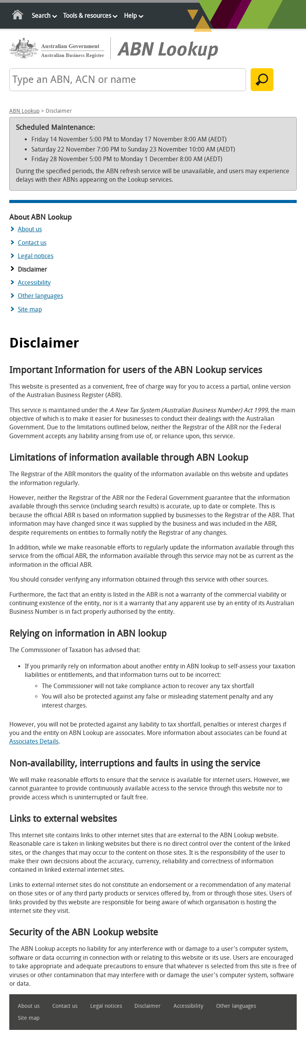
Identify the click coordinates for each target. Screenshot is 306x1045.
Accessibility (34, 282)
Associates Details (33, 741)
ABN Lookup (24, 111)
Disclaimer (147, 1006)
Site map (30, 309)
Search (41, 15)
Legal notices (35, 256)
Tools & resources (87, 15)
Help (130, 15)
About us (30, 229)
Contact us (32, 242)
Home (18, 16)
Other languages (40, 296)
